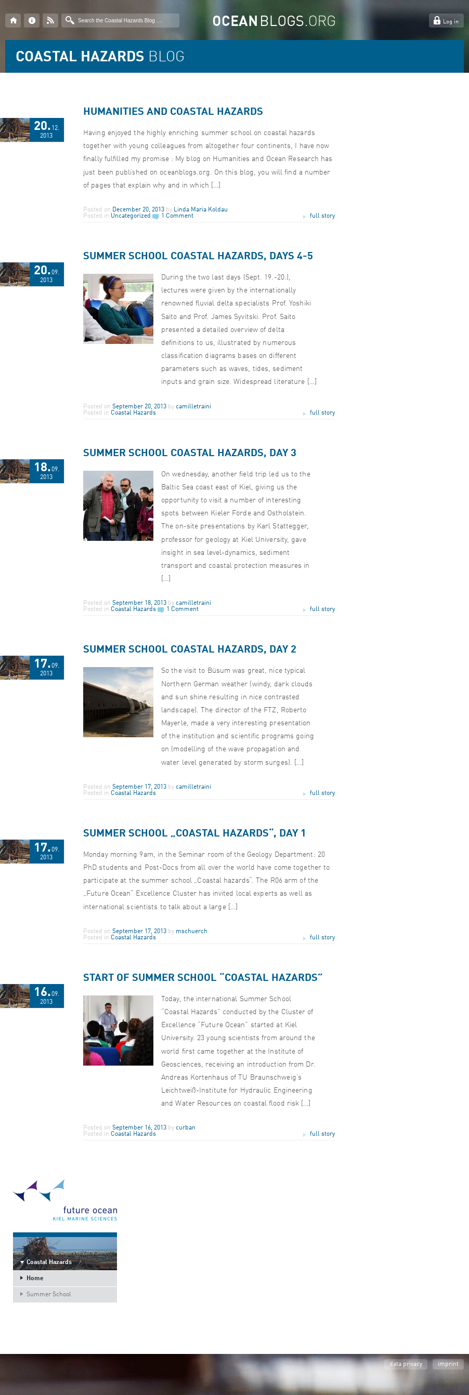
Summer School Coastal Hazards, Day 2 (189, 650)
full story (322, 216)
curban (186, 1128)
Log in (451, 22)
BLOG (100, 57)
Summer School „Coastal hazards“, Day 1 (194, 834)
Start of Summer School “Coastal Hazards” (203, 978)
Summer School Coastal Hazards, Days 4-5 (198, 256)
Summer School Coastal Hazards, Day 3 (189, 453)
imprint (448, 1364)
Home (35, 1279)
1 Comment (177, 216)
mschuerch (191, 931)
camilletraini (193, 407)
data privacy (405, 1364)
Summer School (49, 1295)
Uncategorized (131, 216)
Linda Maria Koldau (201, 210)
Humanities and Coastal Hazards (173, 112)
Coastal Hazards (133, 413)
